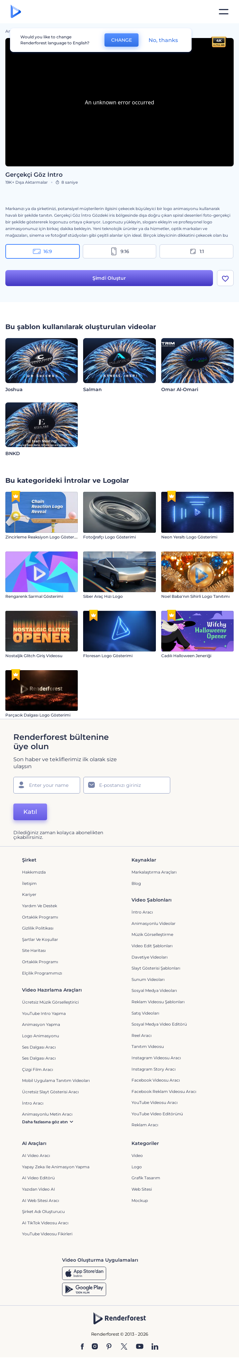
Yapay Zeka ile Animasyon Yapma (55, 1166)
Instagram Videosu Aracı (156, 1057)
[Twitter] (124, 1347)
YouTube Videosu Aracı (155, 1102)
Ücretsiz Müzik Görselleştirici (50, 1002)
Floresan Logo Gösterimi (108, 655)
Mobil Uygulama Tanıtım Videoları (56, 1080)
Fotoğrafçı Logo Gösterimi (109, 536)
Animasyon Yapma (41, 1024)
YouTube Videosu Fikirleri (47, 1233)
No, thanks (163, 40)
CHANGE (121, 40)
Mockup (140, 1200)
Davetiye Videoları (150, 957)
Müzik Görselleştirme (152, 934)
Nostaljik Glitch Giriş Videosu (33, 655)
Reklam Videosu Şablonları (158, 1001)
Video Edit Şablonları (152, 945)
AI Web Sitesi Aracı (40, 1200)
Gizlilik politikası (37, 928)
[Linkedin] (155, 1347)
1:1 (196, 251)
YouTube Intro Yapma (44, 1013)
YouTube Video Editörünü (157, 1113)
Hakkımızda (34, 872)
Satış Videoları (145, 1013)
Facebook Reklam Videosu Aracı (164, 1091)
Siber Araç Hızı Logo (103, 596)
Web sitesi (142, 1189)
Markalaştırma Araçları (154, 872)
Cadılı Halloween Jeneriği (186, 655)
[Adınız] (46, 785)
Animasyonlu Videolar (154, 923)
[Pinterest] (109, 1347)
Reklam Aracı (145, 1124)
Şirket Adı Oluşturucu (43, 1211)
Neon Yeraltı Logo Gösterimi (189, 536)
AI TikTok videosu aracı (45, 1222)
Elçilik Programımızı (42, 973)
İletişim (29, 883)
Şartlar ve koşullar (40, 939)
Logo (137, 1166)
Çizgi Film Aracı (37, 1069)
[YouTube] (140, 1347)
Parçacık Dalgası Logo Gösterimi (37, 715)
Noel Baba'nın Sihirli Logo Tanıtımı (195, 596)
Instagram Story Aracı (154, 1069)
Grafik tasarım (146, 1177)
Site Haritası (34, 950)
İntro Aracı (142, 912)
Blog (136, 883)
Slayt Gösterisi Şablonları (156, 968)
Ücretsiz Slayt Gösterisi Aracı (50, 1091)
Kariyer (29, 894)
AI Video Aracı (36, 1155)
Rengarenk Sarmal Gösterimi (34, 596)
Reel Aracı (142, 1035)
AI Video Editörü (38, 1177)
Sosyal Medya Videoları (154, 990)
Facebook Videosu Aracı (156, 1080)
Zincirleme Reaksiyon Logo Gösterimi (42, 536)
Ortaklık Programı (40, 917)
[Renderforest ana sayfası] (16, 12)
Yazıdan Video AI (38, 1189)
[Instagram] (95, 1347)
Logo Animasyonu (40, 1035)
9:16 (119, 251)
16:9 (42, 251)
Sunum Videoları (148, 979)
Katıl (30, 812)
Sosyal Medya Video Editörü (159, 1024)
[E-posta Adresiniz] (126, 785)
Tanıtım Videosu (148, 1046)
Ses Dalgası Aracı (39, 1047)
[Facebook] (82, 1347)
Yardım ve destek (39, 905)
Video (137, 1155)
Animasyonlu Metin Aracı (47, 1114)
